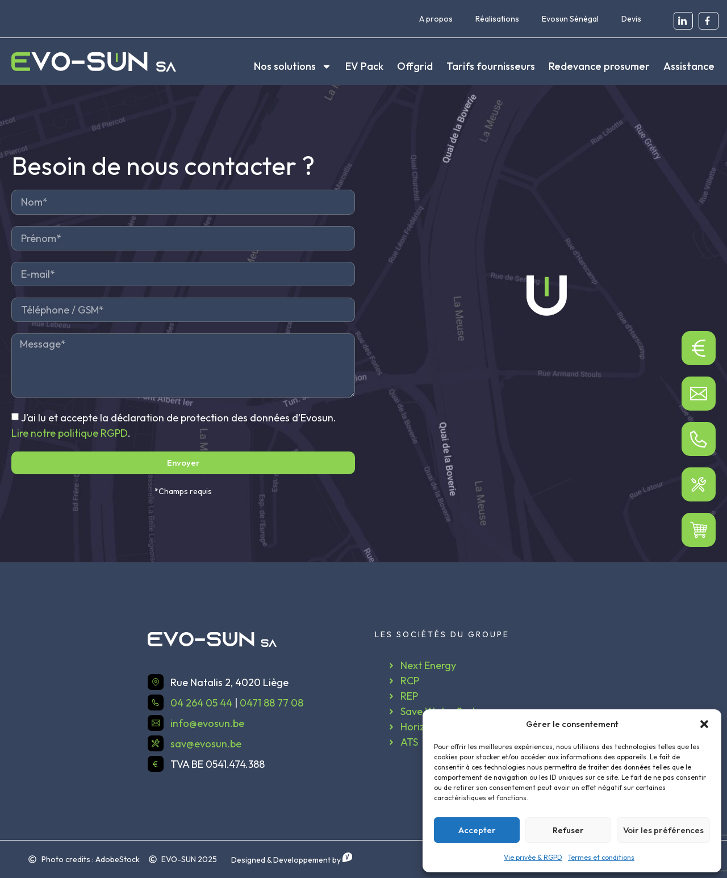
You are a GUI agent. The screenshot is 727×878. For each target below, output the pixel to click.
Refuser (568, 830)
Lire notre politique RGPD (69, 433)
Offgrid (415, 66)
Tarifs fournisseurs (490, 66)
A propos (436, 19)
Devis (631, 19)
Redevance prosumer (599, 66)
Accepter (477, 830)
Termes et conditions (601, 857)
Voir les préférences (663, 830)
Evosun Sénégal (570, 19)
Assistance (689, 66)
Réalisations (497, 19)
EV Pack (364, 66)
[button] (704, 724)
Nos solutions (293, 66)
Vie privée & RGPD (533, 857)
